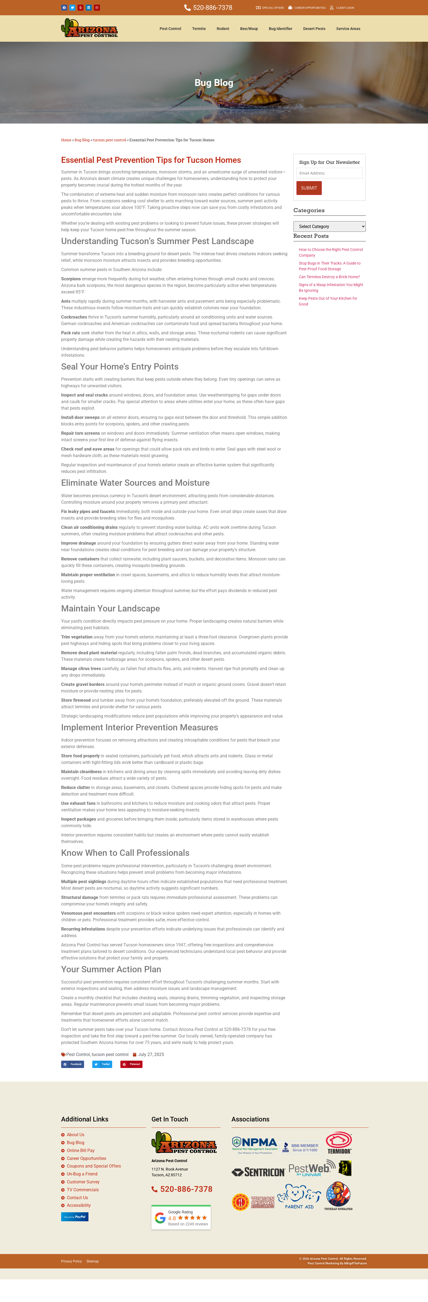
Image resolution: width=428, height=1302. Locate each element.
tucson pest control (109, 139)
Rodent (223, 28)
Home (66, 139)
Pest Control (170, 28)
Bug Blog (82, 139)
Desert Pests (314, 28)
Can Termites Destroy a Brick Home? (329, 277)
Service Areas (348, 28)
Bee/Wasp (249, 28)
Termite (199, 28)
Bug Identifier (280, 28)
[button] (72, 1064)
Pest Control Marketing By (326, 1263)
